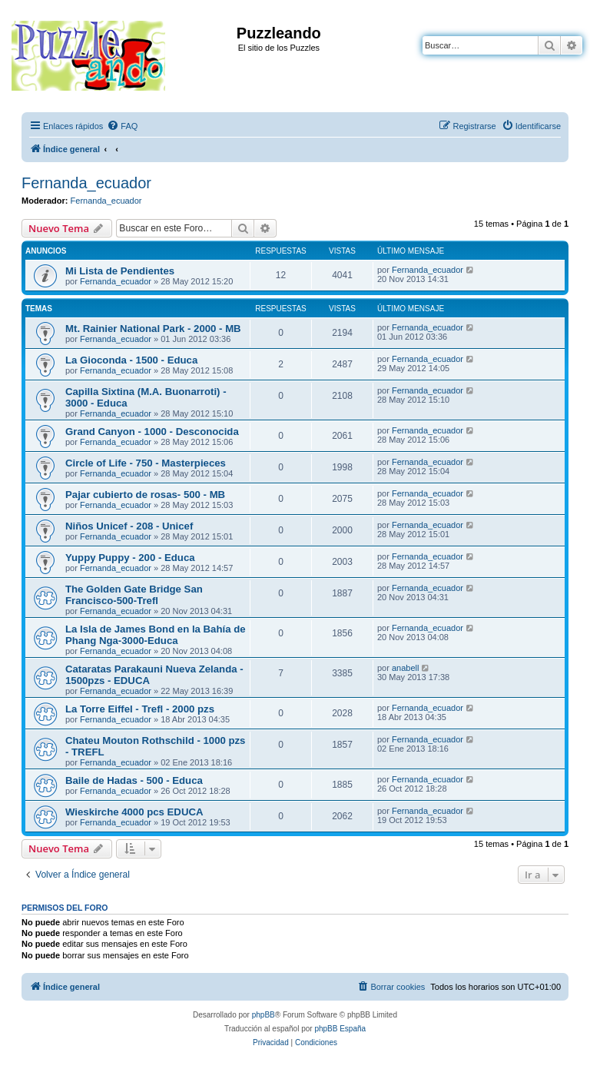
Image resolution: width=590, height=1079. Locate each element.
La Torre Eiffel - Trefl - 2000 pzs (139, 709)
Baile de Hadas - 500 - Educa (134, 780)
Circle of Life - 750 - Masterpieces (145, 463)
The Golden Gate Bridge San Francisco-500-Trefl (134, 594)
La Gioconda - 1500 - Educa (131, 360)
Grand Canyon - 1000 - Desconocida (152, 431)
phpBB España (340, 1028)
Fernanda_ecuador (86, 182)
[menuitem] (122, 126)
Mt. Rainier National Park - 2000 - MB (153, 328)
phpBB (263, 1015)
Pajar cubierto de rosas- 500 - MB (145, 494)
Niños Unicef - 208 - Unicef (129, 526)
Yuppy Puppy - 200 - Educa (130, 557)
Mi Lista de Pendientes (119, 271)
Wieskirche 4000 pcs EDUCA (134, 812)
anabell (405, 667)
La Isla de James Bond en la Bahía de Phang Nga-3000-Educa (155, 634)
